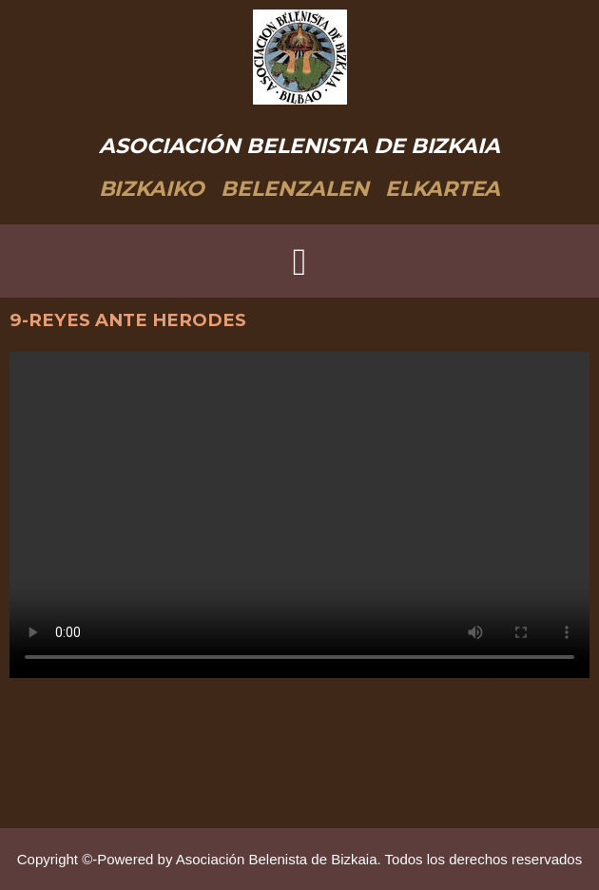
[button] (300, 262)
